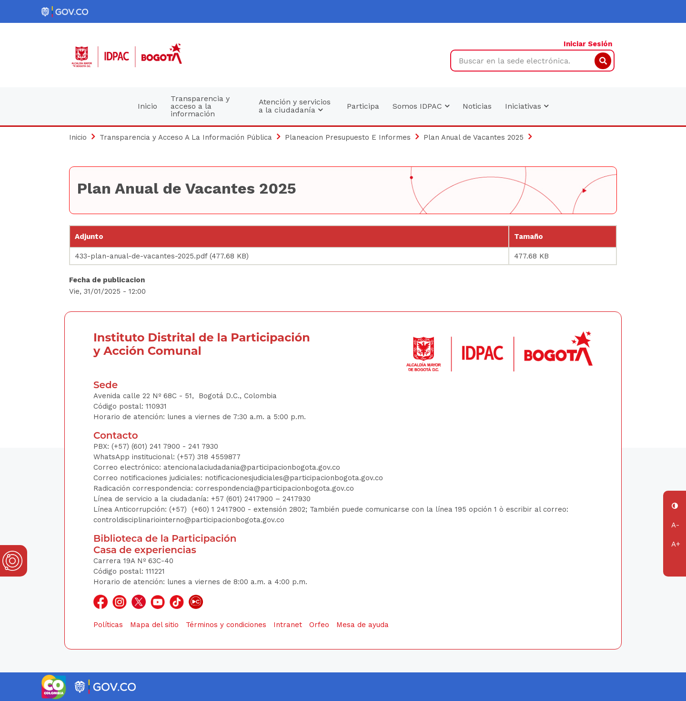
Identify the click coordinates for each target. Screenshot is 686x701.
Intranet (287, 624)
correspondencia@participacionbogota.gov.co (275, 488)
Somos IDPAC (421, 106)
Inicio (147, 106)
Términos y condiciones (226, 624)
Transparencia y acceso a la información (200, 106)
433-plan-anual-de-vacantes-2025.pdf (141, 256)
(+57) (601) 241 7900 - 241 (155, 446)
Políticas (108, 624)
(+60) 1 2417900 (220, 509)
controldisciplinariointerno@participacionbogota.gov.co (188, 519)
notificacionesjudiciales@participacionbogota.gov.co (294, 478)
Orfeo (319, 624)
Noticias (477, 106)
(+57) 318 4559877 (209, 457)
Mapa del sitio (154, 624)
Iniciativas (526, 106)
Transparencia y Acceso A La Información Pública (186, 137)
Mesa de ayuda (362, 624)
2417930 (296, 499)
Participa (363, 106)
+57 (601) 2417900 (243, 499)
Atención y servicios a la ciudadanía (295, 105)
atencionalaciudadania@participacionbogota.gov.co (253, 467)
